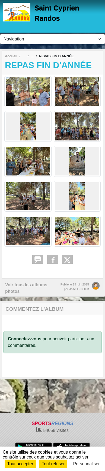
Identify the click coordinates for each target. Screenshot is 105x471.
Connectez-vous (25, 339)
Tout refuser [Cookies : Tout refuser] (53, 463)
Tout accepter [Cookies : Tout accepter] (20, 463)
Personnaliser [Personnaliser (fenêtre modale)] (86, 463)
